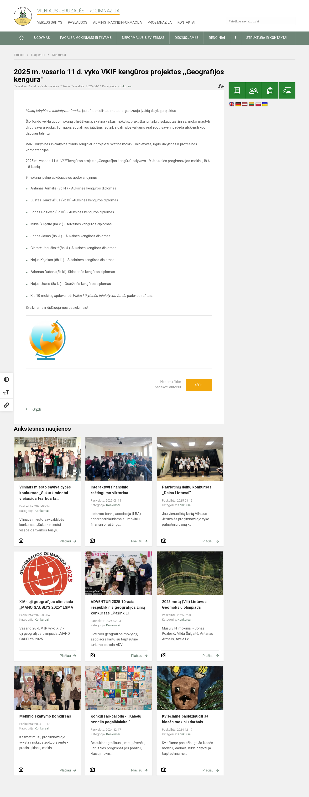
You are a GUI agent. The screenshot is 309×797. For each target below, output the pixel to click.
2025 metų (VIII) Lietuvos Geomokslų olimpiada (184, 604)
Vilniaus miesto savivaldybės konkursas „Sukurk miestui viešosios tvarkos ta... (45, 493)
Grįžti (36, 409)
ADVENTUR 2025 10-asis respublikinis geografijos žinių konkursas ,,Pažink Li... (118, 607)
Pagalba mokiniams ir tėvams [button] (86, 38)
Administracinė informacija (117, 22)
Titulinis (19, 55)
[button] (263, 10)
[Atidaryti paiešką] (290, 21)
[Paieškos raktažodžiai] (260, 21)
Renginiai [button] (217, 38)
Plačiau (65, 541)
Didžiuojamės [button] (187, 38)
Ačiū (199, 385)
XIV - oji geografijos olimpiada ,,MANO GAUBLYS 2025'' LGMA (46, 604)
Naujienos (38, 55)
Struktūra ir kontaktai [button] (266, 38)
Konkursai (59, 55)
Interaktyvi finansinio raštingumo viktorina (109, 490)
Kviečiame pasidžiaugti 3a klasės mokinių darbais (185, 719)
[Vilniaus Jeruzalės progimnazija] (24, 15)
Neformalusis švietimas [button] (143, 38)
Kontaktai (186, 22)
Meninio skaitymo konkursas (45, 716)
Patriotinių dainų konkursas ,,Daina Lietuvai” (186, 490)
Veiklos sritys (49, 22)
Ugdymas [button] (42, 38)
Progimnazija (160, 22)
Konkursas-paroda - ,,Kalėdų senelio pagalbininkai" (116, 719)
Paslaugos (77, 22)
